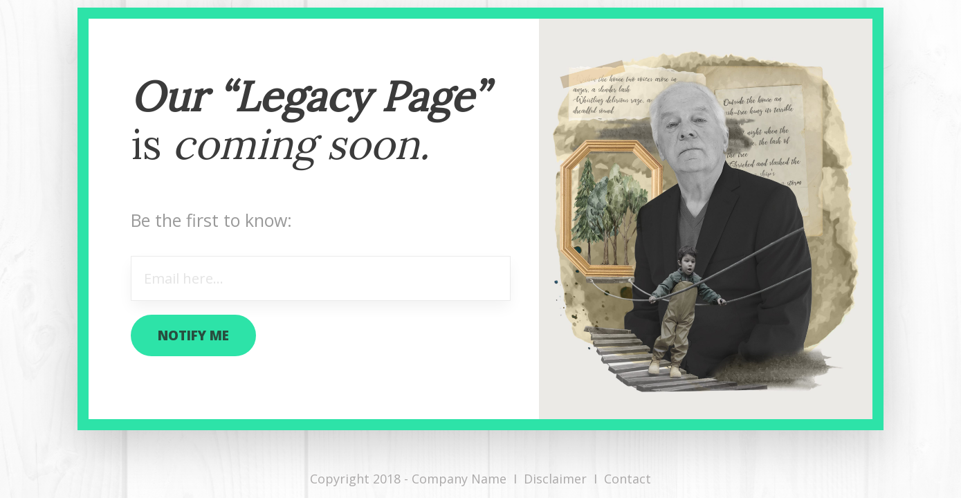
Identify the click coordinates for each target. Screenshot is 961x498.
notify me (193, 335)
